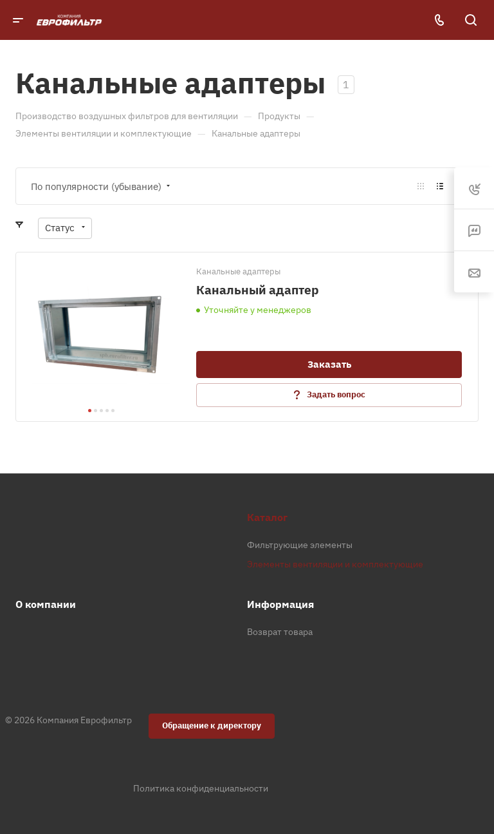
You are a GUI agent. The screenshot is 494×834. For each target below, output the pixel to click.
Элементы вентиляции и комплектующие (335, 564)
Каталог (267, 517)
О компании (45, 604)
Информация (280, 604)
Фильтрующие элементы (299, 545)
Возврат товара (280, 632)
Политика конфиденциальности (200, 788)
